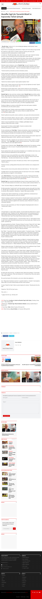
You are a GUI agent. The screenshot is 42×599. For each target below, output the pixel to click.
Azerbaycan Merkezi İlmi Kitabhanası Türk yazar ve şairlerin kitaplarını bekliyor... (10, 365)
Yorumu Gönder (6, 415)
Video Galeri (24, 566)
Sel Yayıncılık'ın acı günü (27, 8)
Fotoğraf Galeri (25, 568)
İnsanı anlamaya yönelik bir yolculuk (12, 459)
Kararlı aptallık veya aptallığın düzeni (12, 465)
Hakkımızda (23, 596)
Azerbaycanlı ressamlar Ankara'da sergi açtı (13, 8)
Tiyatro (23, 584)
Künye (28, 596)
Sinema (23, 582)
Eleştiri (3, 580)
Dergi (23, 575)
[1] (19, 85)
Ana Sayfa (3, 1)
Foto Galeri (25, 1)
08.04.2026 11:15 (25, 379)
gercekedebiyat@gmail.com (7, 566)
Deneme (3, 575)
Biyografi (24, 577)
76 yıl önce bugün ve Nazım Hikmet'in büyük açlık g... (12, 454)
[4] (25, 178)
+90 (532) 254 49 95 (6, 568)
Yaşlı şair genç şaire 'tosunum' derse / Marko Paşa (12, 497)
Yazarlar (39, 1)
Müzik (23, 586)
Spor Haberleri (25, 559)
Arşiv (3, 584)
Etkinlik (24, 579)
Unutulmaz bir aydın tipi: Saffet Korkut (12, 448)
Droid (27, 592)
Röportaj (24, 580)
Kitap (3, 577)
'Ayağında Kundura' (11, 443)
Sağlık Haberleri (25, 562)
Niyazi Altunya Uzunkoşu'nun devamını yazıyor (31, 381)
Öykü (3, 586)
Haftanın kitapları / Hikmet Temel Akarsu (12, 474)
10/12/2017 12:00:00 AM (37, 363)
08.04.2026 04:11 (4, 379)
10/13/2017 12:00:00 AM (5, 363)
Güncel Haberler (25, 557)
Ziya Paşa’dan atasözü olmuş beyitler (12, 484)
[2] (4, 112)
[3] (20, 142)
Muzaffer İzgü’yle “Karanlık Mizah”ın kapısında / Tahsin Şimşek (31, 365)
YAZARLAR (14, 439)
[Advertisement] (21, 321)
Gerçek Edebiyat (9, 592)
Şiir (2, 579)
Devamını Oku (4, 562)
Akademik (4, 582)
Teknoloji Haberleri (26, 561)
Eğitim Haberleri (25, 564)
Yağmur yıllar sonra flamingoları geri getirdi (12, 490)
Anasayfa (3, 11)
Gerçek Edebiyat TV (32, 1)
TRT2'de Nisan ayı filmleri (12, 480)
